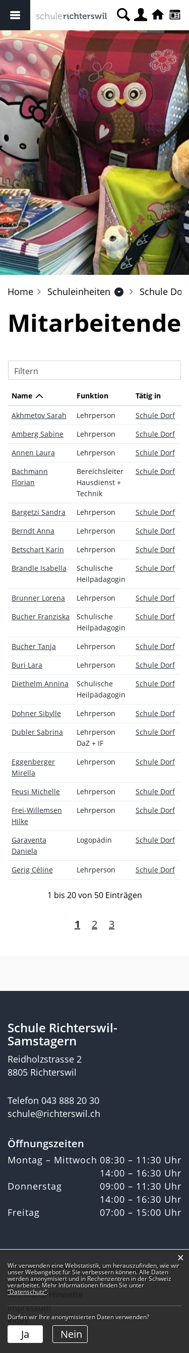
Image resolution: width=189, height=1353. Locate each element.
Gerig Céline (32, 869)
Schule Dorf (155, 415)
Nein (71, 1334)
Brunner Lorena (38, 598)
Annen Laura (33, 452)
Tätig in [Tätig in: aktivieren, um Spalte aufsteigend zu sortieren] (148, 395)
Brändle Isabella (39, 568)
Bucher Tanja (34, 646)
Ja (25, 1334)
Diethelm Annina (40, 683)
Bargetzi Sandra (39, 512)
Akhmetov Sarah (39, 415)
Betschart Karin (38, 549)
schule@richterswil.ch (54, 1113)
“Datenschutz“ (27, 1291)
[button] (78, 291)
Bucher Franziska (41, 616)
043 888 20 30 (70, 1100)
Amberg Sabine (38, 434)
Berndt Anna (33, 531)
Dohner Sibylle (36, 713)
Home (20, 291)
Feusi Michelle (36, 791)
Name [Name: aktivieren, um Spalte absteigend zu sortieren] (22, 395)
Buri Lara (27, 665)
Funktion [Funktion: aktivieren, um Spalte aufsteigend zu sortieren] (92, 395)
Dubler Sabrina (37, 732)
